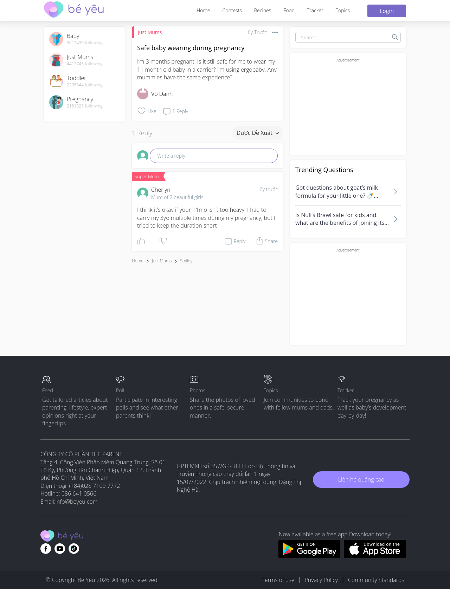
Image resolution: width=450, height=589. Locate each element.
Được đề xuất (258, 133)
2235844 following (85, 85)
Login (387, 11)
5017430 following (85, 43)
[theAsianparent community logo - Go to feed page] (74, 10)
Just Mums (150, 32)
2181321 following (85, 106)
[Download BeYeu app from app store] (375, 556)
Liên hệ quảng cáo (361, 479)
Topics (343, 10)
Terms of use (278, 580)
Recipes (262, 10)
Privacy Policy (321, 580)
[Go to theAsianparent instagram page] (74, 548)
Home (203, 10)
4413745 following (85, 64)
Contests (232, 10)
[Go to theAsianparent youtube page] (59, 548)
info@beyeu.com (77, 501)
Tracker (315, 10)
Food (289, 10)
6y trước (268, 189)
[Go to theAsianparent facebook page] (45, 548)
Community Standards (376, 580)
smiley (186, 261)
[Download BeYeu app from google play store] (309, 556)
